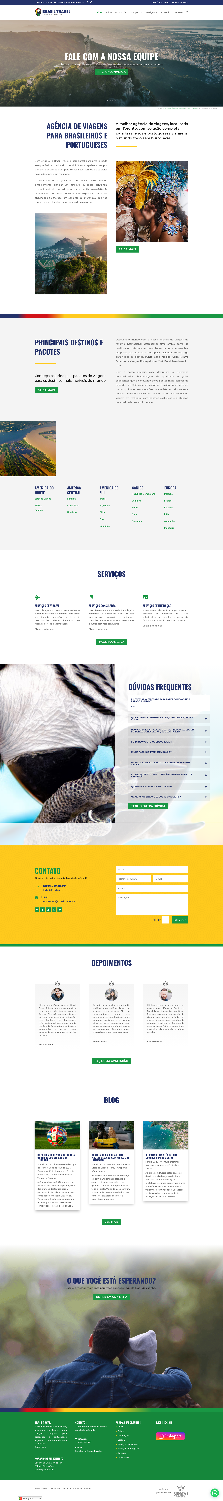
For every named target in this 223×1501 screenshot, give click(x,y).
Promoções (121, 12)
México (38, 500)
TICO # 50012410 (180, 2)
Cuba (134, 506)
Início (99, 12)
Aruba (135, 500)
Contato (178, 12)
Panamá (71, 493)
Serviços (150, 12)
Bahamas (137, 513)
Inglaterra (169, 519)
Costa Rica (73, 499)
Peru (102, 510)
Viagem (135, 12)
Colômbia (105, 517)
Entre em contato (111, 1296)
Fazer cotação (111, 641)
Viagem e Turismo (46, 1178)
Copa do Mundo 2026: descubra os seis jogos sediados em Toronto (56, 1157)
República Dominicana (143, 486)
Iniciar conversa (111, 72)
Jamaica (136, 493)
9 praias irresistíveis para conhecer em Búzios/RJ (161, 1156)
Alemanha (169, 512)
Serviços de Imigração (129, 1448)
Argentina (105, 497)
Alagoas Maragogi (192, 108)
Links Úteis (156, 2)
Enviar (180, 920)
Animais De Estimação (118, 1164)
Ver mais (111, 1221)
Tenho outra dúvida (148, 806)
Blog (166, 2)
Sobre (108, 12)
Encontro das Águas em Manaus (174, 108)
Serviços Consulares (128, 1444)
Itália (166, 505)
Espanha (168, 498)
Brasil (103, 490)
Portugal (168, 485)
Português (26, 1498)
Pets (112, 1168)
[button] (214, 1492)
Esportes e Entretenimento (51, 1171)
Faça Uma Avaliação (111, 1061)
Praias (148, 1168)
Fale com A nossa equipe (111, 56)
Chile (102, 504)
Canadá (39, 504)
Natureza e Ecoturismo (168, 1165)
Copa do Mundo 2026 (60, 1168)
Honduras (72, 506)
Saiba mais (127, 249)
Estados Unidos (43, 493)
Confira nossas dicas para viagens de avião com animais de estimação (110, 1157)
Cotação (165, 12)
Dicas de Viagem (100, 1168)
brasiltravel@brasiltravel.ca (89, 1451)
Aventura (164, 1162)
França (168, 492)
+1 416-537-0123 (83, 1442)
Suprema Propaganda (181, 1491)
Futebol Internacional (60, 1174)
